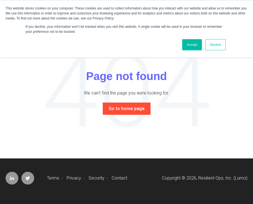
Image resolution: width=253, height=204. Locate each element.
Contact (119, 178)
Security (96, 178)
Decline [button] (215, 45)
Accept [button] (192, 45)
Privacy (74, 178)
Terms (53, 178)
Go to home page (127, 108)
